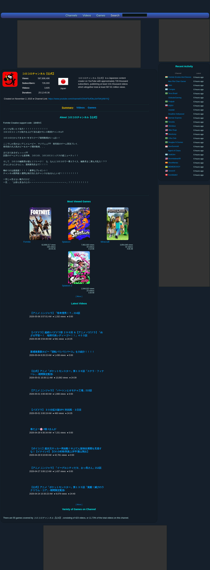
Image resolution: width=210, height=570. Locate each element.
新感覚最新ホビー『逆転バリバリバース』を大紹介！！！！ (62, 352)
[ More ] (79, 296)
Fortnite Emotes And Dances (179, 77)
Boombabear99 (174, 159)
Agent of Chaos (174, 151)
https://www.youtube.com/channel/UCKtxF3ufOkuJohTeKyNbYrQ (78, 99)
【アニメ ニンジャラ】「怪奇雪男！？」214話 (55, 313)
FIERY (171, 106)
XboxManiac (173, 163)
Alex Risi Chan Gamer (177, 81)
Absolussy (172, 134)
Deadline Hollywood (176, 114)
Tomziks (171, 122)
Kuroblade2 (172, 175)
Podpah (171, 101)
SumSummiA (173, 146)
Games (92, 107)
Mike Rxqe (172, 130)
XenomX (171, 171)
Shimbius (172, 126)
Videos (80, 107)
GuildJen (171, 154)
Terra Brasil (172, 93)
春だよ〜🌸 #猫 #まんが (43, 429)
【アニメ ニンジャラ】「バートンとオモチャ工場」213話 (61, 390)
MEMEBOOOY (174, 167)
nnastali (171, 110)
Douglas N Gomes (175, 142)
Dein (170, 85)
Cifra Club (172, 138)
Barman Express (175, 118)
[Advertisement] (79, 44)
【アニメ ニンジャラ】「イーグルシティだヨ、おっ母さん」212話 (65, 468)
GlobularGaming (174, 98)
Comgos (171, 89)
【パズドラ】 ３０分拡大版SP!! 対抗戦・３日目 (55, 410)
